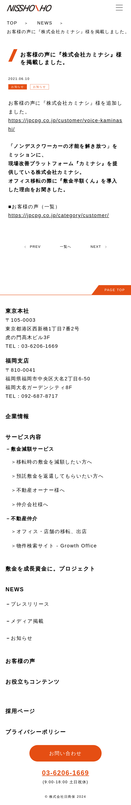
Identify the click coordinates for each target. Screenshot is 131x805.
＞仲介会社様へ (30, 504)
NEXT (103, 246)
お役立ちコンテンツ (32, 682)
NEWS (44, 22)
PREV (27, 246)
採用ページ (20, 711)
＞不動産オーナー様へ (38, 490)
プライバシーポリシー (35, 732)
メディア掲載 (27, 621)
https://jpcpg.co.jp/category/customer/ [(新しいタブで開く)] (58, 215)
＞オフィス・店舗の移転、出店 (49, 531)
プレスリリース (30, 604)
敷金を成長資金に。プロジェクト (50, 569)
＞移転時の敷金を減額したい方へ (52, 462)
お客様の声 (20, 661)
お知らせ (22, 638)
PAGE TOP (114, 290)
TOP (12, 22)
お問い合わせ (65, 753)
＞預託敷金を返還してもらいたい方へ (57, 476)
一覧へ (66, 246)
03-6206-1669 (65, 773)
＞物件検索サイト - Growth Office (54, 546)
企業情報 (17, 416)
